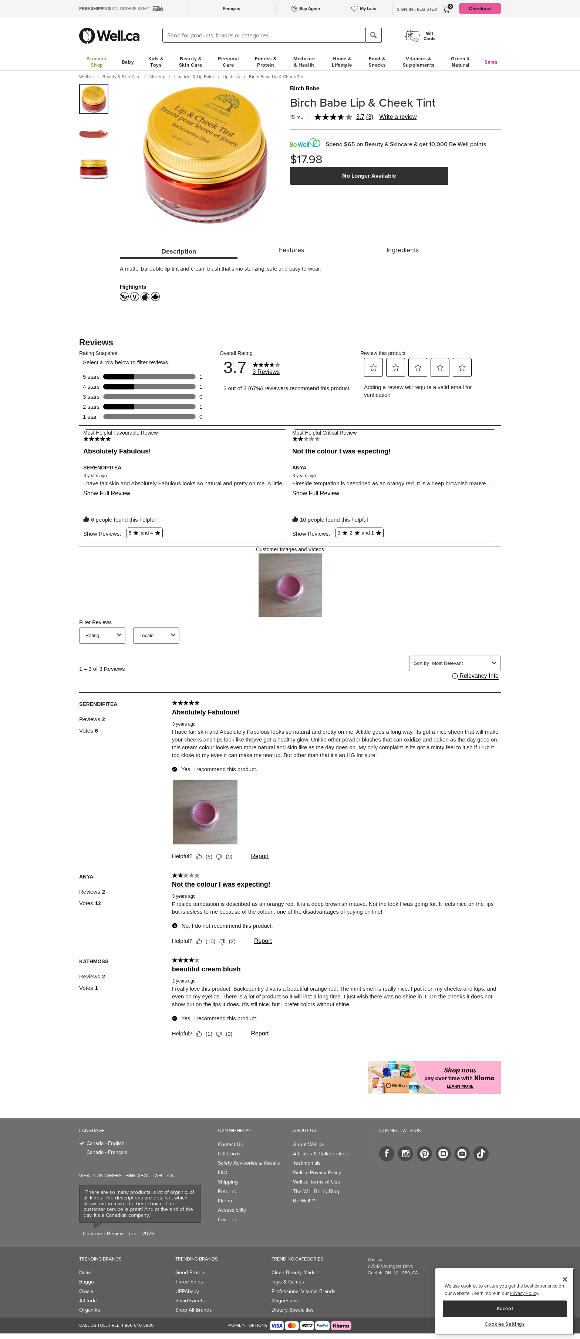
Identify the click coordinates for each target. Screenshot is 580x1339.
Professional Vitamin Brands (303, 1291)
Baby (128, 62)
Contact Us (230, 1144)
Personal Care (228, 62)
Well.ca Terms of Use (316, 1181)
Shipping (228, 1181)
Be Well (304, 1200)
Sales (491, 62)
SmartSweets (190, 1300)
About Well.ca (308, 1144)
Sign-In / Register (417, 9)
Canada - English (106, 1143)
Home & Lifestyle (342, 62)
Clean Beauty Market (295, 1272)
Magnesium (285, 1300)
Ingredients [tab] (403, 249)
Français (231, 8)
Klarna (225, 1200)
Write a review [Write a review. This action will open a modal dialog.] (398, 117)
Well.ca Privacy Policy (317, 1172)
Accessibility (232, 1210)
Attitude (88, 1300)
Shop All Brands (193, 1309)
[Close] (565, 1279)
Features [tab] (291, 249)
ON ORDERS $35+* (114, 8)
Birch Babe (305, 88)
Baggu (86, 1281)
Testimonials (307, 1162)
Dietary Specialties (293, 1309)
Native (86, 1272)
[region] (504, 1301)
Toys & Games (288, 1281)
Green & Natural (460, 62)
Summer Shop (97, 62)
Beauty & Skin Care (190, 62)
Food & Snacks (376, 62)
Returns (227, 1191)
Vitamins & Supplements (419, 62)
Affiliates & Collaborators (321, 1153)
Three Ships (189, 1281)
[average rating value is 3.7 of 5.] (340, 117)
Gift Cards (229, 1153)
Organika (89, 1309)
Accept (504, 1308)
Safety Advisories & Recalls (249, 1162)
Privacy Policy (524, 1293)
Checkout (480, 8)
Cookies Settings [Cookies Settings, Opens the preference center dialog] (505, 1324)
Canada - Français (107, 1152)
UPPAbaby (187, 1291)
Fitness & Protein (265, 62)
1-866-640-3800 (138, 1325)
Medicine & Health (304, 62)
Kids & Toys (155, 62)
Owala (86, 1291)
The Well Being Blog (316, 1191)
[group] (93, 99)
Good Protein (190, 1272)
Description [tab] (178, 251)
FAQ (222, 1172)
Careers (227, 1219)
